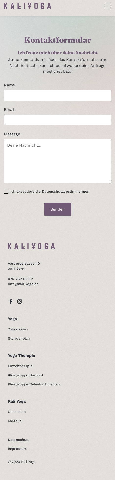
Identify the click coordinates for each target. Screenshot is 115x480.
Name (9, 85)
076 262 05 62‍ (20, 279)
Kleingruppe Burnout (25, 375)
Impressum (17, 449)
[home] (27, 6)
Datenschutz (18, 440)
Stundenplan (19, 338)
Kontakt (14, 421)
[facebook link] (11, 301)
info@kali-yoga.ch (23, 284)
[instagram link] (20, 301)
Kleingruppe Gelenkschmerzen (34, 384)
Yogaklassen (18, 329)
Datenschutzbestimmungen (65, 191)
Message (12, 134)
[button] (106, 6)
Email (9, 109)
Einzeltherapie (20, 366)
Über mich (17, 412)
